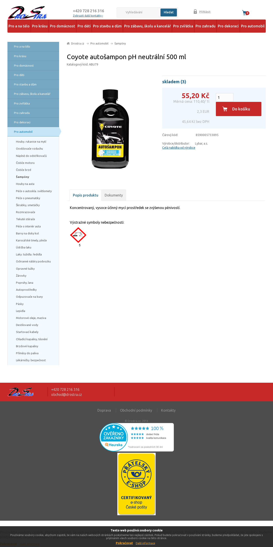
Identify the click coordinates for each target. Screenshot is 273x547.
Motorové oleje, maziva (31, 317)
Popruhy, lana (24, 282)
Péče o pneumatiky (28, 198)
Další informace (145, 543)
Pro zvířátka (183, 26)
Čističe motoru (25, 162)
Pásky (19, 303)
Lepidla (20, 310)
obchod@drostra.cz (66, 395)
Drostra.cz (77, 43)
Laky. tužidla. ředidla (29, 254)
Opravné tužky (25, 268)
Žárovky (21, 275)
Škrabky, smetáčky (28, 205)
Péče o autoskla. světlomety (34, 191)
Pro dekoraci (228, 26)
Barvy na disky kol (27, 233)
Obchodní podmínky (136, 410)
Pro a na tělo (19, 26)
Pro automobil (253, 26)
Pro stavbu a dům (107, 26)
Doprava (104, 410)
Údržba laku (23, 247)
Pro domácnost (62, 26)
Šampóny (22, 176)
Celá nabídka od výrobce (178, 147)
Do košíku (241, 109)
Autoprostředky (26, 289)
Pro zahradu (205, 26)
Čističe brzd (23, 169)
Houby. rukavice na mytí (31, 141)
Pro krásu (40, 26)
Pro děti (84, 26)
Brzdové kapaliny (27, 346)
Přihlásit (205, 11)
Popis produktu (85, 195)
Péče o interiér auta (28, 226)
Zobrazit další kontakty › (88, 15)
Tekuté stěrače (25, 219)
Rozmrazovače (25, 212)
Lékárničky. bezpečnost (31, 360)
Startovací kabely (27, 331)
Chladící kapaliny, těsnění (32, 339)
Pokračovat (124, 543)
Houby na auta (25, 183)
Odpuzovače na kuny (29, 296)
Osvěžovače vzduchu (29, 148)
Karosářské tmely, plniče (31, 240)
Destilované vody (27, 324)
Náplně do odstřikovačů (31, 155)
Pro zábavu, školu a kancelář (147, 26)
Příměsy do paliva (27, 353)
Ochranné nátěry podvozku (33, 261)
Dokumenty (114, 195)
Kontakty (168, 410)
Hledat (169, 12)
